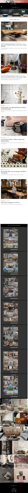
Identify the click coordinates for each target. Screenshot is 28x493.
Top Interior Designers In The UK (10, 202)
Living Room (18, 43)
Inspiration (14, 43)
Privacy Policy (14, 489)
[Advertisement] (14, 216)
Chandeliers (3, 105)
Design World (11, 43)
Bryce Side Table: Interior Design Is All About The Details (13, 172)
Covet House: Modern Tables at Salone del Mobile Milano (12, 140)
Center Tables (3, 43)
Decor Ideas (7, 43)
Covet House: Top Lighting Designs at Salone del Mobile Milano (13, 108)
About (14, 488)
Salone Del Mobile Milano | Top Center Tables (13, 77)
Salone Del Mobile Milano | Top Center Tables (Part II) (13, 45)
